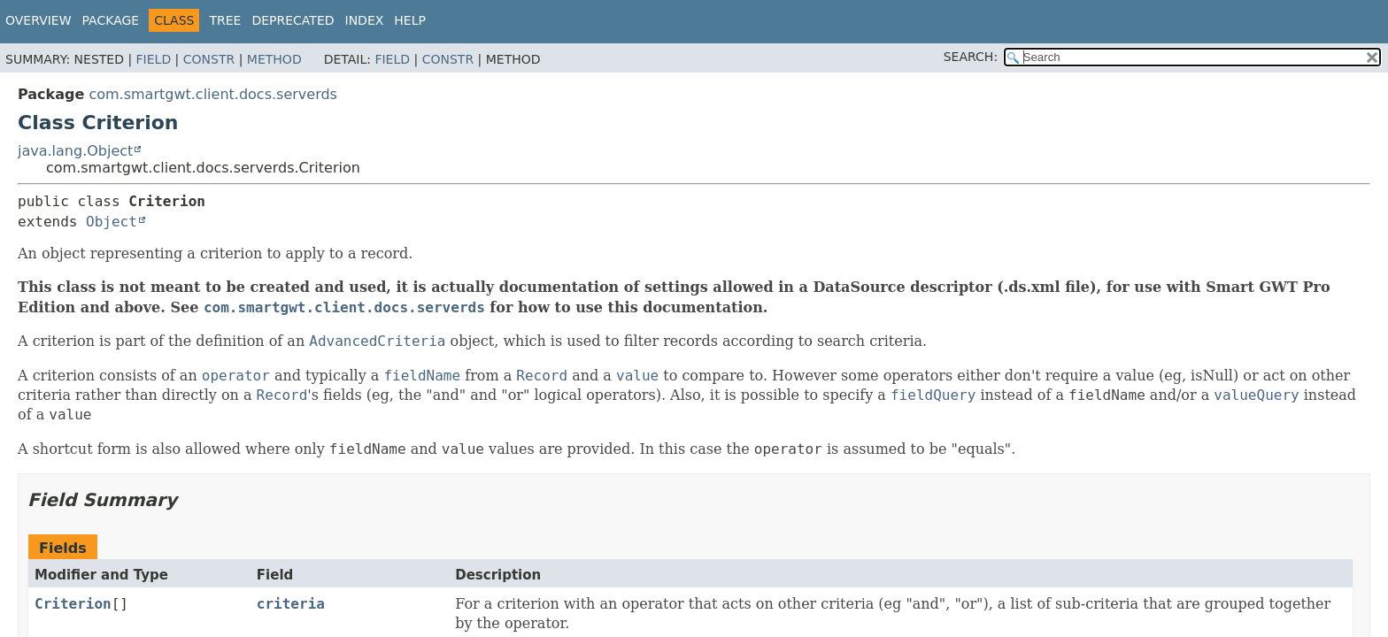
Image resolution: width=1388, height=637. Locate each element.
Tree (225, 20)
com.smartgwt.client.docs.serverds (213, 94)
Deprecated (292, 20)
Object (111, 221)
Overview (38, 20)
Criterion (73, 603)
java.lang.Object (75, 150)
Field (154, 59)
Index (364, 20)
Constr (209, 59)
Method (274, 59)
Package (111, 20)
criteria (291, 603)
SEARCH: (971, 57)
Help (410, 20)
